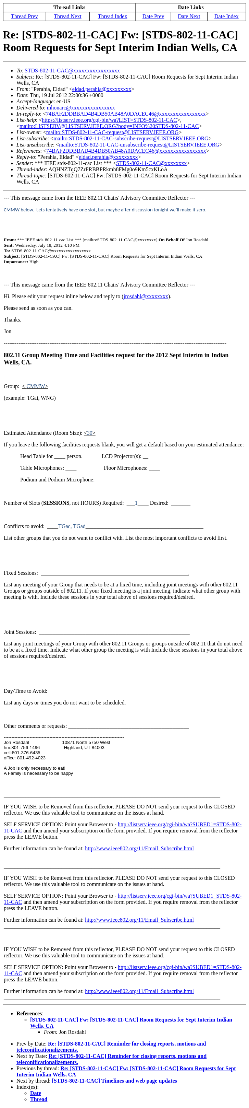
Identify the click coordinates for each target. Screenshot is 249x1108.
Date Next (189, 16)
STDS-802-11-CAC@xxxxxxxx (151, 163)
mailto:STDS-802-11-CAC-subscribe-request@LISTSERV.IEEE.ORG (131, 138)
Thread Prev (24, 16)
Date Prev (153, 16)
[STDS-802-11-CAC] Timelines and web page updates (114, 1081)
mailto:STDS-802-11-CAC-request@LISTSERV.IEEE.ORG (112, 132)
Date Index (226, 16)
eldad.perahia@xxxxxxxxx (101, 89)
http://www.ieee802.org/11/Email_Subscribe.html (139, 848)
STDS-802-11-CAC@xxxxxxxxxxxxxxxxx (72, 70)
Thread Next (67, 16)
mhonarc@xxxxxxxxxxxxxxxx (81, 107)
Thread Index (112, 16)
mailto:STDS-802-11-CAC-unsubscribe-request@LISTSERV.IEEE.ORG (139, 145)
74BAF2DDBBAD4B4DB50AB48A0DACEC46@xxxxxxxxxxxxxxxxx (126, 114)
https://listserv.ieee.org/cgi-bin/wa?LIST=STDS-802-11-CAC (109, 120)
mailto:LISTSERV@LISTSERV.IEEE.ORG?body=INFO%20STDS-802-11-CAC (109, 126)
